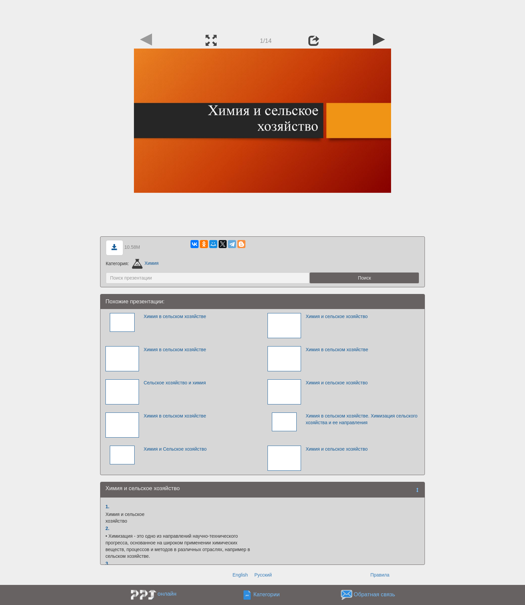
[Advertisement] (262, 15)
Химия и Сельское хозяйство (175, 449)
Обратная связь (374, 594)
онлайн (167, 594)
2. (107, 528)
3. (107, 563)
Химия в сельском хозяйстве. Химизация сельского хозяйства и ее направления (362, 419)
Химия (145, 263)
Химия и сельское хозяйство (337, 316)
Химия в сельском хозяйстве (175, 316)
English (240, 575)
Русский (263, 575)
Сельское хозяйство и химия (175, 382)
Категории (266, 594)
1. (107, 506)
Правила (379, 575)
